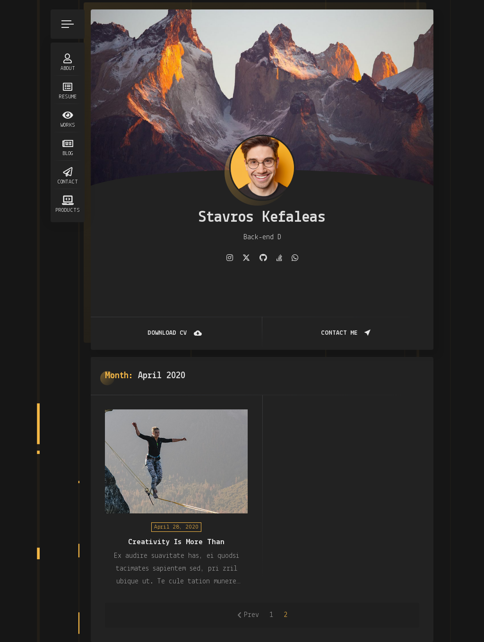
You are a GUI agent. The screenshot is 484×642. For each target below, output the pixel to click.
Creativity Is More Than (176, 542)
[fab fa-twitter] (246, 258)
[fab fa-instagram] (229, 258)
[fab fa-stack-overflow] (279, 258)
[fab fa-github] (263, 258)
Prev (251, 615)
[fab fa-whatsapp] (295, 258)
